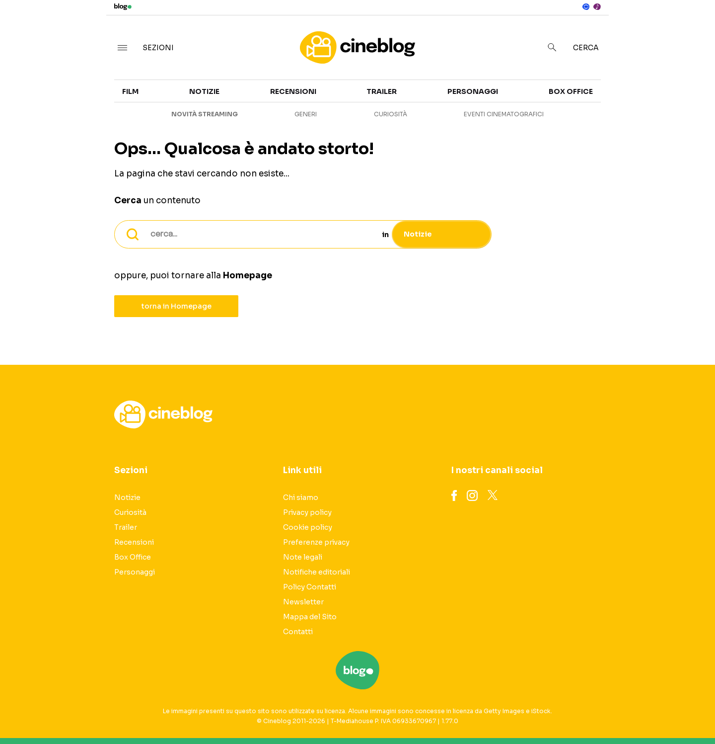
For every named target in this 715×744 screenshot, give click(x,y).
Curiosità (390, 114)
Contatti (298, 631)
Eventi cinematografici (504, 114)
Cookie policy (307, 527)
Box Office (571, 91)
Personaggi (472, 91)
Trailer (381, 91)
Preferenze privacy (316, 542)
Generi (305, 114)
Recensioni (293, 91)
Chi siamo (300, 497)
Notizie (204, 91)
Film (130, 91)
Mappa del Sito (310, 616)
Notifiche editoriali (316, 572)
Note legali (302, 557)
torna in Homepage (177, 306)
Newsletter (303, 601)
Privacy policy (307, 512)
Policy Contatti (309, 586)
